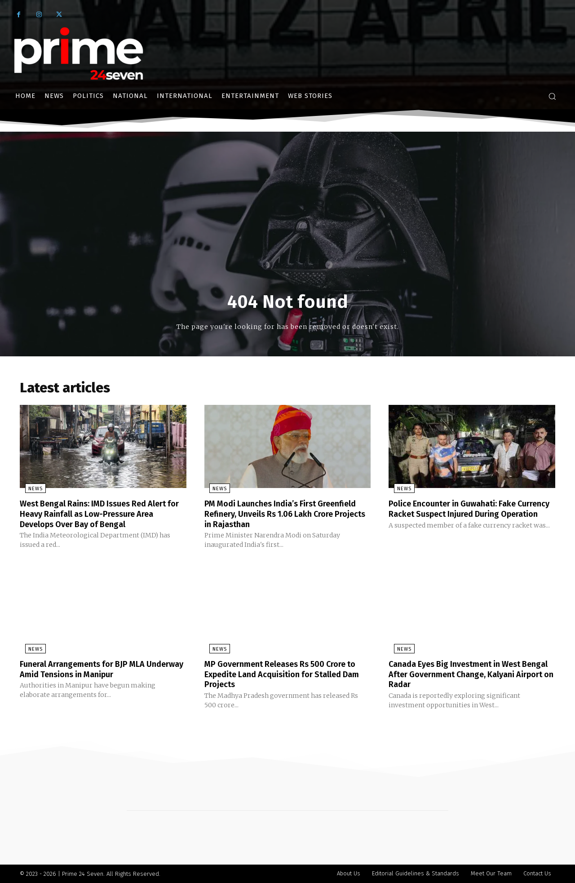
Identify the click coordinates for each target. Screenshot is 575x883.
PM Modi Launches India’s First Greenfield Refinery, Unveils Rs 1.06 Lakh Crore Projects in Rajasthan (277, 515)
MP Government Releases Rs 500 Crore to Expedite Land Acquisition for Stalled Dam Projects (286, 674)
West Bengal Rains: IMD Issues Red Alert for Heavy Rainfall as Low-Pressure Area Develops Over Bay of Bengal (102, 515)
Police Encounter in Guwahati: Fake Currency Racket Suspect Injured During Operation (470, 515)
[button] (552, 96)
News (30, 491)
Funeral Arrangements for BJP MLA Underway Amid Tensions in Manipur (94, 669)
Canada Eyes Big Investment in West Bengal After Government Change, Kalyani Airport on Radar (463, 674)
